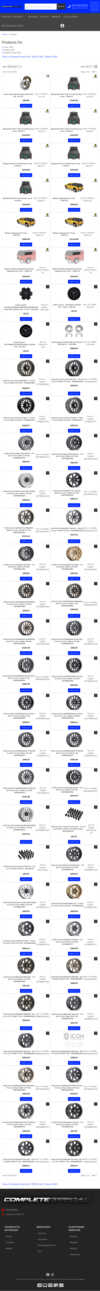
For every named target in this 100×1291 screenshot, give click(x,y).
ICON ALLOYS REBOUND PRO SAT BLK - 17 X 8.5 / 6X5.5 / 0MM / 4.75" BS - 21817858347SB (67, 1088)
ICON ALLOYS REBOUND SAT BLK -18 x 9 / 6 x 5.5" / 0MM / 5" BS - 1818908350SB (67, 1160)
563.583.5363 (12, 1210)
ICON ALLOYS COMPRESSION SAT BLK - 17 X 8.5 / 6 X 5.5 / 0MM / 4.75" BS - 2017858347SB (67, 678)
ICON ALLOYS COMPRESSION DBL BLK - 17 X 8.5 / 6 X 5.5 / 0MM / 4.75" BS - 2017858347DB (67, 641)
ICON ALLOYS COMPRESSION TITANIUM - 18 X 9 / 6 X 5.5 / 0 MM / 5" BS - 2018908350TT (67, 753)
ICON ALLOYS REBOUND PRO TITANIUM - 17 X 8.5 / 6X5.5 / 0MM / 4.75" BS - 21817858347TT (19, 1124)
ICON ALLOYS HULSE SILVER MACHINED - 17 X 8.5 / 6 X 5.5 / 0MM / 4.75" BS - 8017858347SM (19, 827)
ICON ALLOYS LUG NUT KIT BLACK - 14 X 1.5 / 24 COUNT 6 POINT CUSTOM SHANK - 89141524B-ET (68, 829)
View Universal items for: (29, 1184)
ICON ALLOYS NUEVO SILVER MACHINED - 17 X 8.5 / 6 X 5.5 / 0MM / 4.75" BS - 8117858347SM (19, 905)
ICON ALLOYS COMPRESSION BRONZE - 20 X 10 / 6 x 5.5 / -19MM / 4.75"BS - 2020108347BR (19, 641)
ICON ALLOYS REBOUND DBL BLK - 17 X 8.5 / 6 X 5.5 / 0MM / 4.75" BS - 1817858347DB (67, 1016)
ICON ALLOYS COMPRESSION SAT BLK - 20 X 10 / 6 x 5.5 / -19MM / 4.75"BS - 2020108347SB (67, 716)
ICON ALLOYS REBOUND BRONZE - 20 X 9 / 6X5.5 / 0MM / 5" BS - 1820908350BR (67, 978)
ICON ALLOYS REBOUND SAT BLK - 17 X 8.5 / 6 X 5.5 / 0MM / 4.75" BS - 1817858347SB (67, 1124)
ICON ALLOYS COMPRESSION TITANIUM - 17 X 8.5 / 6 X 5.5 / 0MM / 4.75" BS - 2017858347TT (19, 753)
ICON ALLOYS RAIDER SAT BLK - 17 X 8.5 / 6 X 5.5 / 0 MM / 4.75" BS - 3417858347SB (19, 942)
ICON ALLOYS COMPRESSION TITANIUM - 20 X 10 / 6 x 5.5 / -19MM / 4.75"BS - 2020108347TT (19, 790)
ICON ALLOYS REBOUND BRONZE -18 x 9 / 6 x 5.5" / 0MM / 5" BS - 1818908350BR (19, 1015)
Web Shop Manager (77, 1279)
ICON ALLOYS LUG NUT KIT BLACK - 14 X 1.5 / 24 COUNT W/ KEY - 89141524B (20, 867)
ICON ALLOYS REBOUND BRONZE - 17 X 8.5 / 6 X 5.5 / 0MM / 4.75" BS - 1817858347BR (19, 979)
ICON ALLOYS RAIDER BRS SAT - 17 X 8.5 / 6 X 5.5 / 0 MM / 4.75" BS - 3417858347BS (67, 905)
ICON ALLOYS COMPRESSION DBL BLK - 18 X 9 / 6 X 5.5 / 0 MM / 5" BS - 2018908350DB (19, 678)
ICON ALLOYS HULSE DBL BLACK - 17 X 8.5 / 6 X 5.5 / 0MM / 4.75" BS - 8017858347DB (67, 790)
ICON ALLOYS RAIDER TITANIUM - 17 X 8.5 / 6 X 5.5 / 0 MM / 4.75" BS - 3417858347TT (67, 942)
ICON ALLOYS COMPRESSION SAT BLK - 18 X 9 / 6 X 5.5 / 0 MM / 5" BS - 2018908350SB (19, 716)
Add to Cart (26, 653)
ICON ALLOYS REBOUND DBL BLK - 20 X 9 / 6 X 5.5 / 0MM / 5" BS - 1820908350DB (67, 1052)
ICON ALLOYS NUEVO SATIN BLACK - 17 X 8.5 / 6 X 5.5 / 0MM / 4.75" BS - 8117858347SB (67, 867)
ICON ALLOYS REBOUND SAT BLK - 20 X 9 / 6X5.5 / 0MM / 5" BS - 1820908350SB (19, 1160)
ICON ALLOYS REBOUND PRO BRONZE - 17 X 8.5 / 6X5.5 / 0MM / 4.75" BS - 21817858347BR (19, 1088)
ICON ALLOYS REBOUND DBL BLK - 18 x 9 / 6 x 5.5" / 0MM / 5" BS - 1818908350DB (19, 1052)
